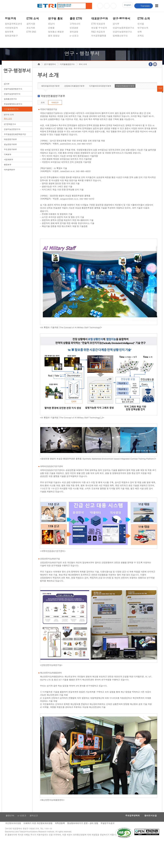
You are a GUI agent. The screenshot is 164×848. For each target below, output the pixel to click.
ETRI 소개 (143, 18)
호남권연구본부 (10, 150)
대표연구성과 (99, 18)
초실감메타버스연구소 (123, 42)
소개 (43, 108)
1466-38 (50, 836)
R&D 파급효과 (98, 31)
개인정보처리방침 (13, 830)
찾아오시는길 (149, 822)
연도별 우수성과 (99, 27)
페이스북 (113, 6)
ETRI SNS (31, 31)
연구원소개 (142, 27)
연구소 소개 (9, 121)
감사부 (116, 23)
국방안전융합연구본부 (125, 92)
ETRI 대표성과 (98, 23)
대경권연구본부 (10, 145)
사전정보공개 (11, 27)
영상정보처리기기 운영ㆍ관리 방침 (84, 830)
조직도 (140, 35)
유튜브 (100, 6)
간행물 (51, 27)
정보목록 (9, 31)
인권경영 (74, 27)
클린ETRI (9, 822)
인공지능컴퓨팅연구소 (123, 27)
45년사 (51, 23)
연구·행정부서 (121, 18)
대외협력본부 (9, 176)
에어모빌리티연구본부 (50, 92)
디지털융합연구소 (11, 115)
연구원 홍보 (55, 18)
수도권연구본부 (10, 155)
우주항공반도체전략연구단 (15, 140)
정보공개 (10, 18)
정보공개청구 (11, 35)
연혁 (139, 31)
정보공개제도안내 (13, 23)
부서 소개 (8, 125)
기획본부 (7, 160)
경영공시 (9, 42)
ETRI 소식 (33, 18)
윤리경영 (74, 31)
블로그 (107, 6)
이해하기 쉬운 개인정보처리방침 (38, 830)
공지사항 (31, 23)
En (126, 6)
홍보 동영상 (53, 35)
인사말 (140, 23)
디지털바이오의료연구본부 (100, 92)
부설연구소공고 (110, 830)
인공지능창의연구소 (122, 31)
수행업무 (55, 108)
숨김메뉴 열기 (6, 39)
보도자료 (31, 27)
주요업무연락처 (129, 822)
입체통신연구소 (120, 35)
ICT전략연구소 (10, 130)
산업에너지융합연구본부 (74, 92)
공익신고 (74, 42)
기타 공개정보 (144, 42)
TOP (160, 94)
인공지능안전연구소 (12, 135)
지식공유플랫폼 (98, 35)
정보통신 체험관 (56, 31)
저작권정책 (61, 830)
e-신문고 (74, 35)
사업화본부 (8, 166)
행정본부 (7, 171)
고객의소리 (75, 23)
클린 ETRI (76, 18)
